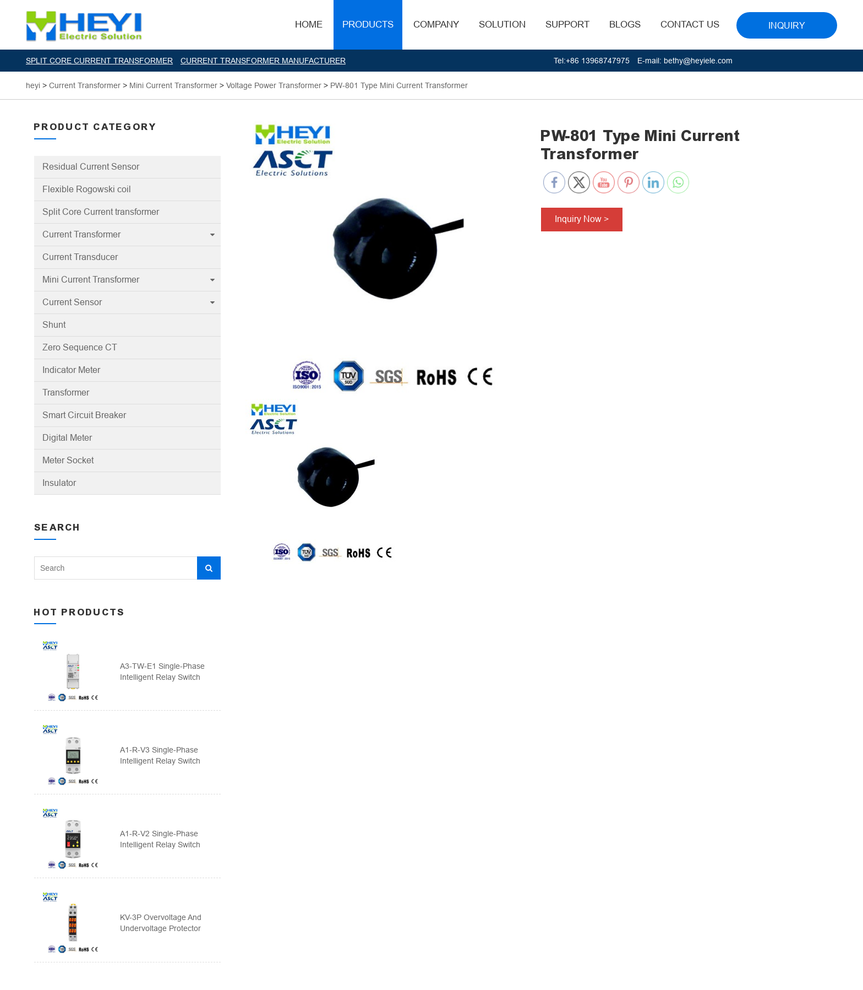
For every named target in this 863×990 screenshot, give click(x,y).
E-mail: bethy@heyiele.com (685, 60)
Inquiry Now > (582, 219)
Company (436, 24)
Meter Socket (68, 460)
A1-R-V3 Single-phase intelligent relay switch (160, 755)
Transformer (65, 392)
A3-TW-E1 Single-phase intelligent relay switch (162, 671)
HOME (309, 24)
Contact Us (689, 24)
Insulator (59, 483)
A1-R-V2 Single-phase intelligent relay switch (160, 839)
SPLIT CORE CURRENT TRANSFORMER (99, 60)
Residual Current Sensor (90, 166)
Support (567, 24)
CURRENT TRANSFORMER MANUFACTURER (263, 60)
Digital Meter (67, 437)
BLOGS (625, 24)
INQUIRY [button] (786, 25)
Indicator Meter (71, 370)
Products (368, 24)
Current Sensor (72, 302)
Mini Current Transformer (90, 279)
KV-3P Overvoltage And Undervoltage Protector (160, 923)
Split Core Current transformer (100, 212)
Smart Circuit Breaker (84, 415)
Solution (502, 24)
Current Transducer (80, 257)
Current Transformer (81, 234)
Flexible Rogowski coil (86, 189)
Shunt (53, 324)
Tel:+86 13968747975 (592, 60)
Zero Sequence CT (79, 347)
